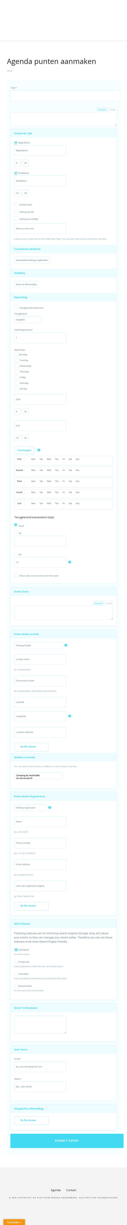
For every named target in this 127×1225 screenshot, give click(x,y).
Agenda (56, 1190)
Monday (20, 354)
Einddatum (23, 173)
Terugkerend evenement (31, 308)
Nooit (21, 526)
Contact (71, 1190)
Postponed (21, 962)
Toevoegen (24, 450)
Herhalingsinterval (23, 330)
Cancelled (21, 974)
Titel (14, 88)
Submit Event (67, 1140)
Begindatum (24, 142)
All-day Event (25, 204)
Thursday (21, 372)
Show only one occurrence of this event (39, 575)
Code (112, 109)
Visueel (102, 109)
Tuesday (21, 360)
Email (17, 1059)
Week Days (19, 350)
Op (20, 533)
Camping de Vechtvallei (38, 775)
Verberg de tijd (26, 212)
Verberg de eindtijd (28, 219)
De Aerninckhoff (38, 778)
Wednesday (22, 366)
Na (20, 554)
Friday (20, 377)
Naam (17, 1079)
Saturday (21, 383)
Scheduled (21, 949)
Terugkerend (20, 313)
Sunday (20, 389)
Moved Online (23, 986)
